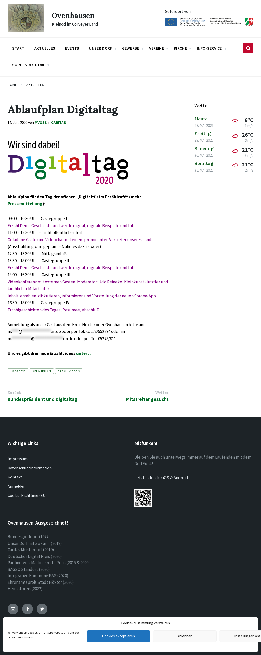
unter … (84, 353)
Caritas (58, 122)
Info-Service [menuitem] (209, 48)
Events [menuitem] (72, 48)
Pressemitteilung (25, 204)
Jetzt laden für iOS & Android (161, 478)
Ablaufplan (41, 371)
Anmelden (16, 486)
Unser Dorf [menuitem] (100, 48)
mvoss (41, 122)
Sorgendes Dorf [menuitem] (28, 64)
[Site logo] (26, 31)
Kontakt (15, 476)
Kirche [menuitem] (180, 48)
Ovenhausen (74, 15)
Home (12, 84)
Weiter (161, 392)
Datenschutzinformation (30, 467)
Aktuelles (35, 84)
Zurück (14, 392)
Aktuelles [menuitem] (44, 48)
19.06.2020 (17, 371)
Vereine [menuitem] (156, 48)
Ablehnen (184, 636)
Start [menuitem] (18, 48)
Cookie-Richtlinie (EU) (27, 495)
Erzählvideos (69, 371)
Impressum (18, 458)
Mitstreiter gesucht (147, 399)
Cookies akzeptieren (118, 636)
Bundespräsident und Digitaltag (42, 399)
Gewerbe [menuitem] (130, 48)
